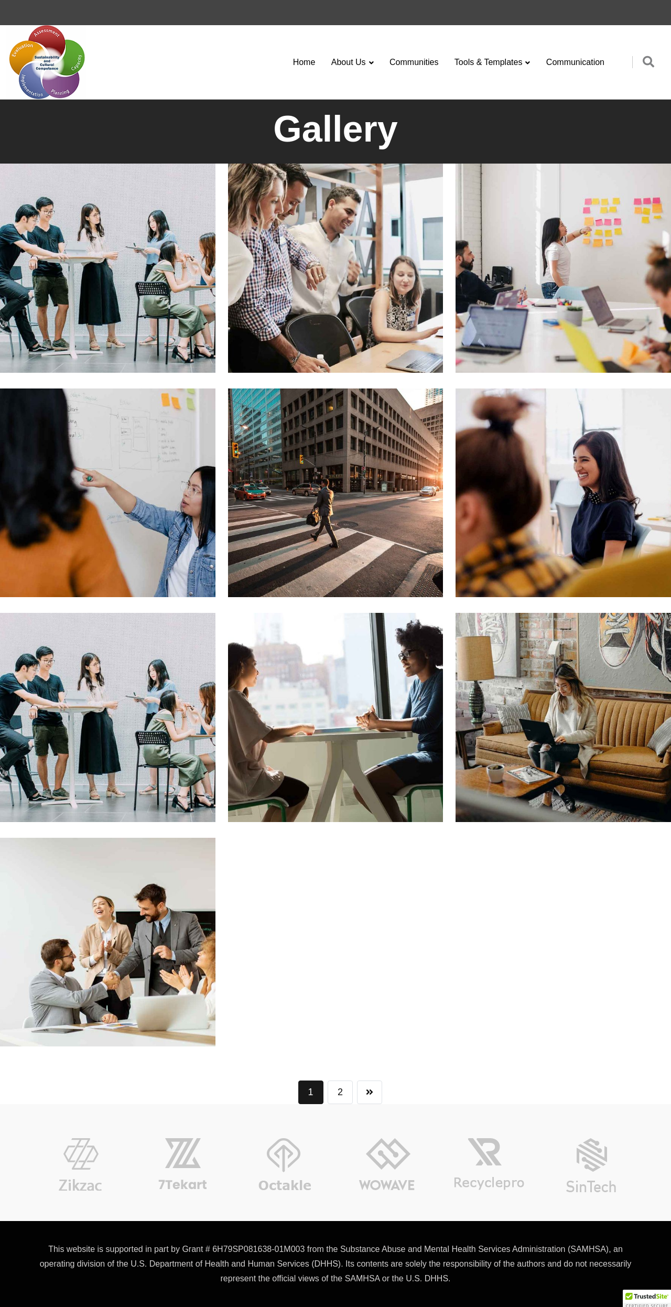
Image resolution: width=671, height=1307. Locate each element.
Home (304, 62)
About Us (348, 62)
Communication (575, 62)
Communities (413, 62)
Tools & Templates (488, 62)
